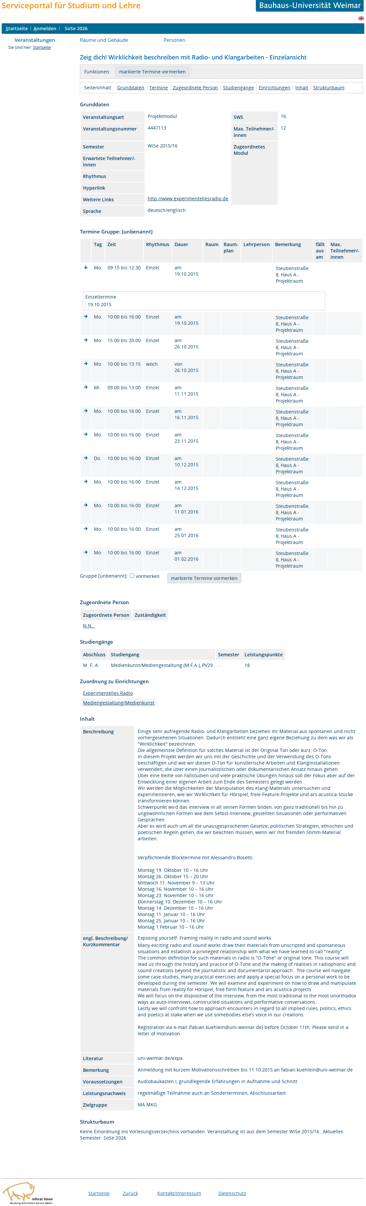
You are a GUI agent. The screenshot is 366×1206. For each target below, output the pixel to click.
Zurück (130, 1193)
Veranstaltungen (35, 40)
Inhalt (301, 87)
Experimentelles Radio (108, 693)
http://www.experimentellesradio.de (188, 198)
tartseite (17, 28)
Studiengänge (238, 87)
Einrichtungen (274, 87)
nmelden (45, 28)
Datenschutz (232, 1193)
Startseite (42, 47)
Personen (174, 40)
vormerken (148, 576)
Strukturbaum (328, 87)
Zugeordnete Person (195, 87)
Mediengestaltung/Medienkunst (118, 702)
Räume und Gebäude (104, 40)
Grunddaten (130, 87)
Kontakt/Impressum (179, 1193)
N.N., (89, 625)
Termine (158, 87)
